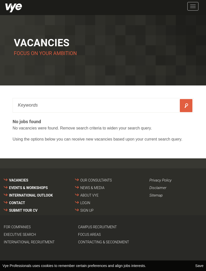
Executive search (20, 235)
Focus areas (89, 235)
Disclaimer (157, 188)
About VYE (89, 195)
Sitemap (156, 195)
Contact (17, 203)
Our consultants (96, 180)
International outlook (31, 195)
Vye (13, 8)
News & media (92, 188)
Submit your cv (23, 210)
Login (85, 203)
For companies (17, 227)
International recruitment (29, 242)
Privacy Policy (160, 180)
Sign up (87, 210)
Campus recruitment (97, 227)
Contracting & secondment (103, 242)
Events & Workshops (28, 188)
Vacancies (18, 180)
